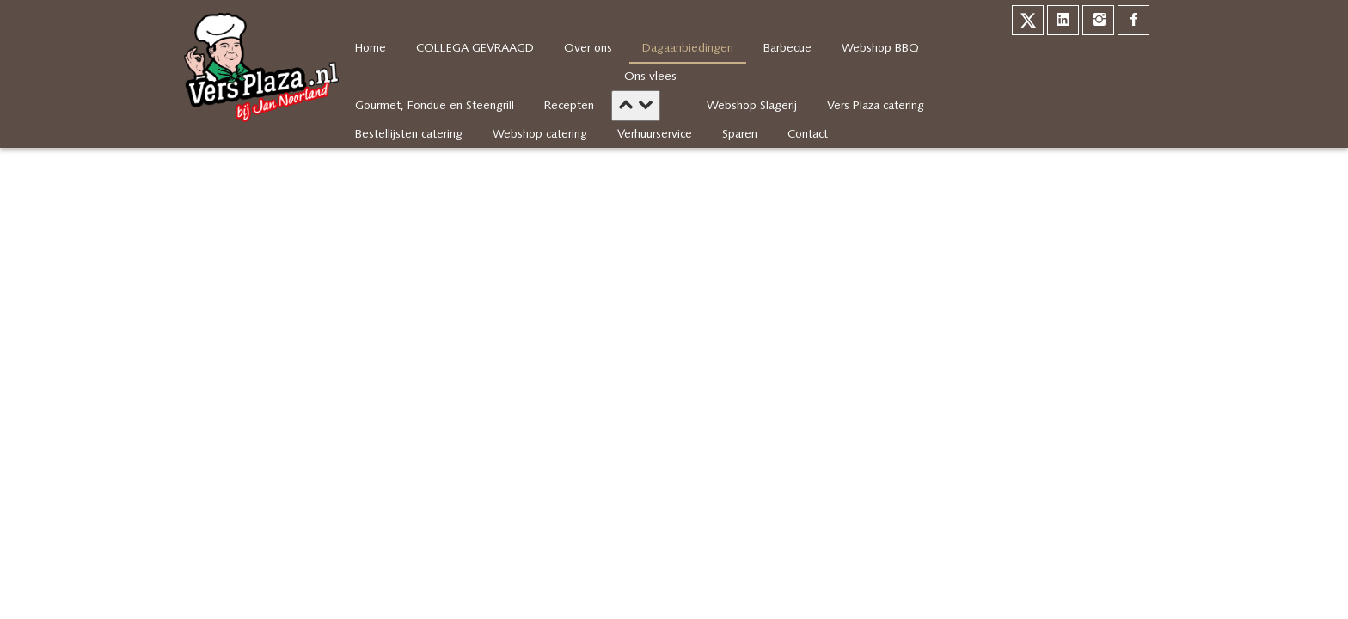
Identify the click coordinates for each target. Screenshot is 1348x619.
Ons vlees (650, 76)
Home (370, 48)
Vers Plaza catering (875, 106)
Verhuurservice (654, 134)
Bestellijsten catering (409, 134)
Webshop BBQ (880, 48)
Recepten (569, 106)
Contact (807, 134)
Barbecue (787, 48)
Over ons (588, 48)
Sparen (739, 134)
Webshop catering (540, 134)
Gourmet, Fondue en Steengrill (434, 106)
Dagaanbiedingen (687, 48)
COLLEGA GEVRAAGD (475, 48)
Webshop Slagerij (752, 106)
